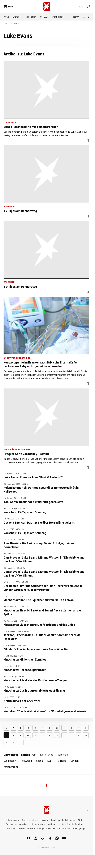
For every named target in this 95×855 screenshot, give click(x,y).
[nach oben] (87, 810)
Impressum (13, 820)
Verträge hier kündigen (73, 824)
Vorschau (63, 754)
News (6, 16)
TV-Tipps (61, 760)
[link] (89, 7)
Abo (81, 6)
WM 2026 (44, 16)
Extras (16, 16)
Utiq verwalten (37, 824)
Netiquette (53, 824)
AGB (80, 820)
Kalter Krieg (46, 754)
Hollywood (26, 760)
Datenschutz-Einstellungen (31, 828)
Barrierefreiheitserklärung (35, 820)
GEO (84, 16)
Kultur (6, 23)
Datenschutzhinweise (16, 824)
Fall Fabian (31, 16)
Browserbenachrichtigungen (72, 828)
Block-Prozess (59, 16)
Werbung (11, 828)
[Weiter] (88, 16)
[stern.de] (46, 6)
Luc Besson (10, 760)
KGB (49, 760)
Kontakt (52, 828)
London (74, 760)
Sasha (39, 760)
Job (34, 754)
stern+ (76, 16)
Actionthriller (11, 766)
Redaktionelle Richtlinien (63, 820)
